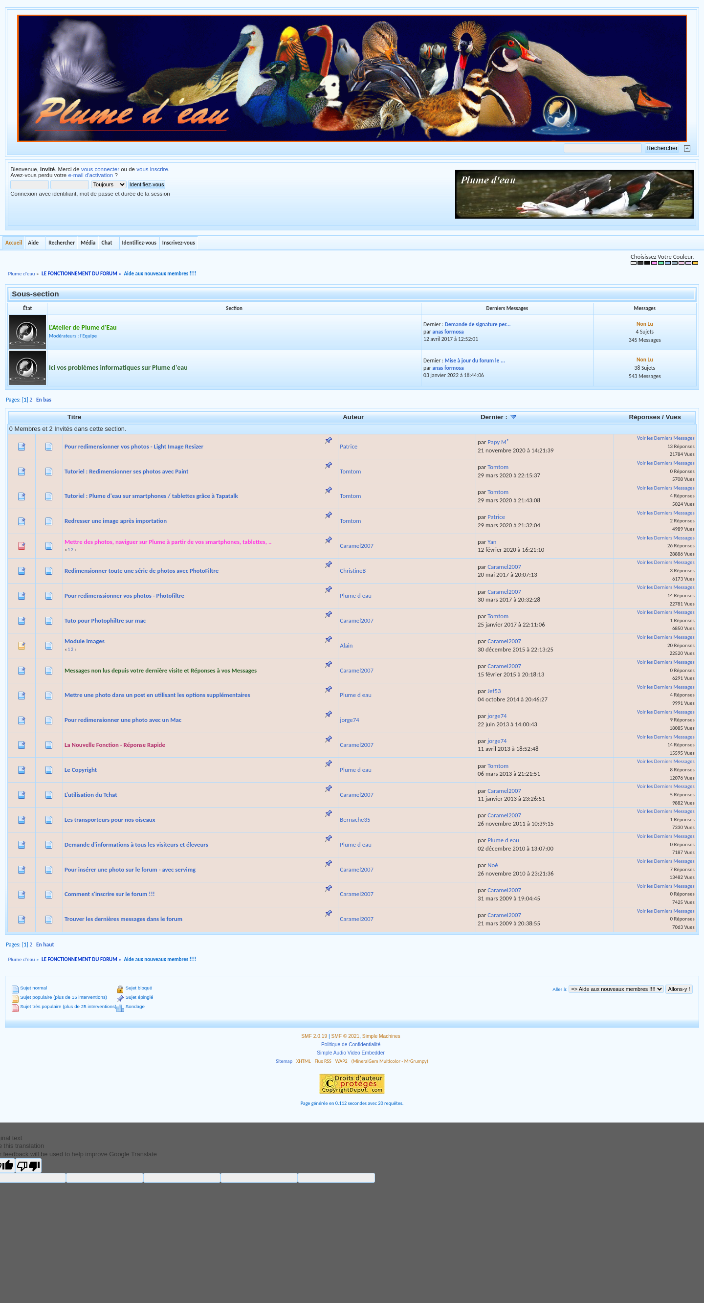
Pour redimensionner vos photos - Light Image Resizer (134, 446)
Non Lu (645, 323)
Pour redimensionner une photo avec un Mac (123, 719)
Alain (346, 645)
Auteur (353, 417)
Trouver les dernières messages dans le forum (123, 918)
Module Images (85, 641)
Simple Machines (381, 1036)
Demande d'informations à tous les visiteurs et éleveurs (136, 844)
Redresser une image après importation (116, 520)
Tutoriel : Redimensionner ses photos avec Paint (127, 471)
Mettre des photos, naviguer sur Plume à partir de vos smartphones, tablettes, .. (168, 541)
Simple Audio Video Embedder (351, 1053)
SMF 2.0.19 (314, 1036)
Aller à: (559, 989)
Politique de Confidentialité (350, 1044)
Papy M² (497, 442)
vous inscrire (152, 169)
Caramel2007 (357, 545)
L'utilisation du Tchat (91, 794)
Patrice (348, 446)
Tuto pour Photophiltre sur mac (105, 620)
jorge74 (349, 719)
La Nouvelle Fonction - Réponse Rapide (115, 744)
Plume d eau (356, 595)
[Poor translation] (28, 1165)
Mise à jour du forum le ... (475, 360)
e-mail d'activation (90, 175)
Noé (492, 865)
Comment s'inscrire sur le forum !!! (110, 894)
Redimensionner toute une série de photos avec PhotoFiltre (142, 570)
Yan (491, 541)
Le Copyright (81, 769)
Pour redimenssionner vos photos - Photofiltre (124, 595)
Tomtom (350, 471)
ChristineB (353, 570)
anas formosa (447, 331)
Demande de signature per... (478, 324)
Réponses (644, 417)
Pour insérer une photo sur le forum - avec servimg (130, 869)
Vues (673, 417)
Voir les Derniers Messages (666, 438)
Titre (74, 417)
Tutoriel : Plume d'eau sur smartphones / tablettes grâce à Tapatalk (151, 495)
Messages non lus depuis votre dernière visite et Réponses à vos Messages (161, 670)
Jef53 (494, 691)
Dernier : (499, 417)
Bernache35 (355, 819)
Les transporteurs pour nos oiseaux (110, 819)
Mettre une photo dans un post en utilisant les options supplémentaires (157, 694)
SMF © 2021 (345, 1036)
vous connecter (100, 169)
